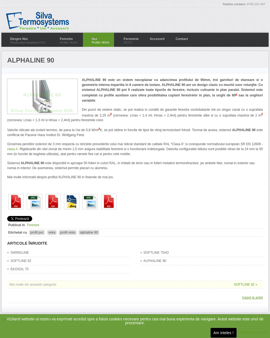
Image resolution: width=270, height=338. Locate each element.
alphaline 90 (89, 232)
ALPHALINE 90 (155, 261)
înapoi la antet (252, 297)
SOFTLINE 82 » (245, 284)
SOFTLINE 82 (20, 261)
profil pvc (37, 232)
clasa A (12, 149)
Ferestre (33, 225)
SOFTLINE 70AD (156, 253)
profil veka (67, 232)
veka (51, 232)
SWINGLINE (19, 253)
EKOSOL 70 (19, 269)
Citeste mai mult (253, 332)
